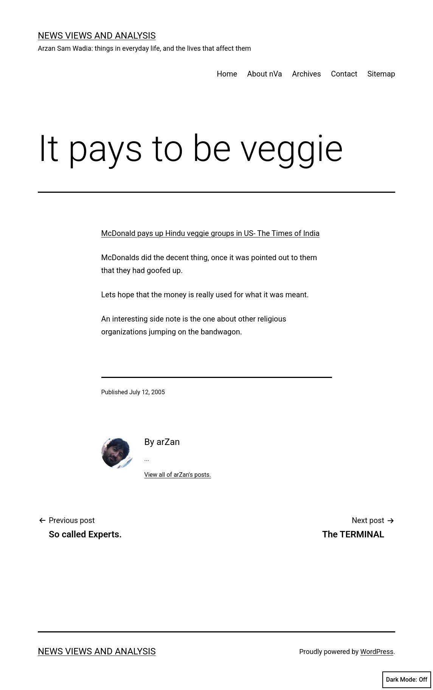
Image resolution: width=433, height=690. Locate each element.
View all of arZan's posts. (177, 474)
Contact (344, 73)
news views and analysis (97, 35)
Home (227, 73)
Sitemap (381, 73)
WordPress (376, 652)
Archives (306, 73)
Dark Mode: (406, 679)
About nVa (264, 73)
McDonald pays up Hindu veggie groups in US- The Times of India (210, 233)
